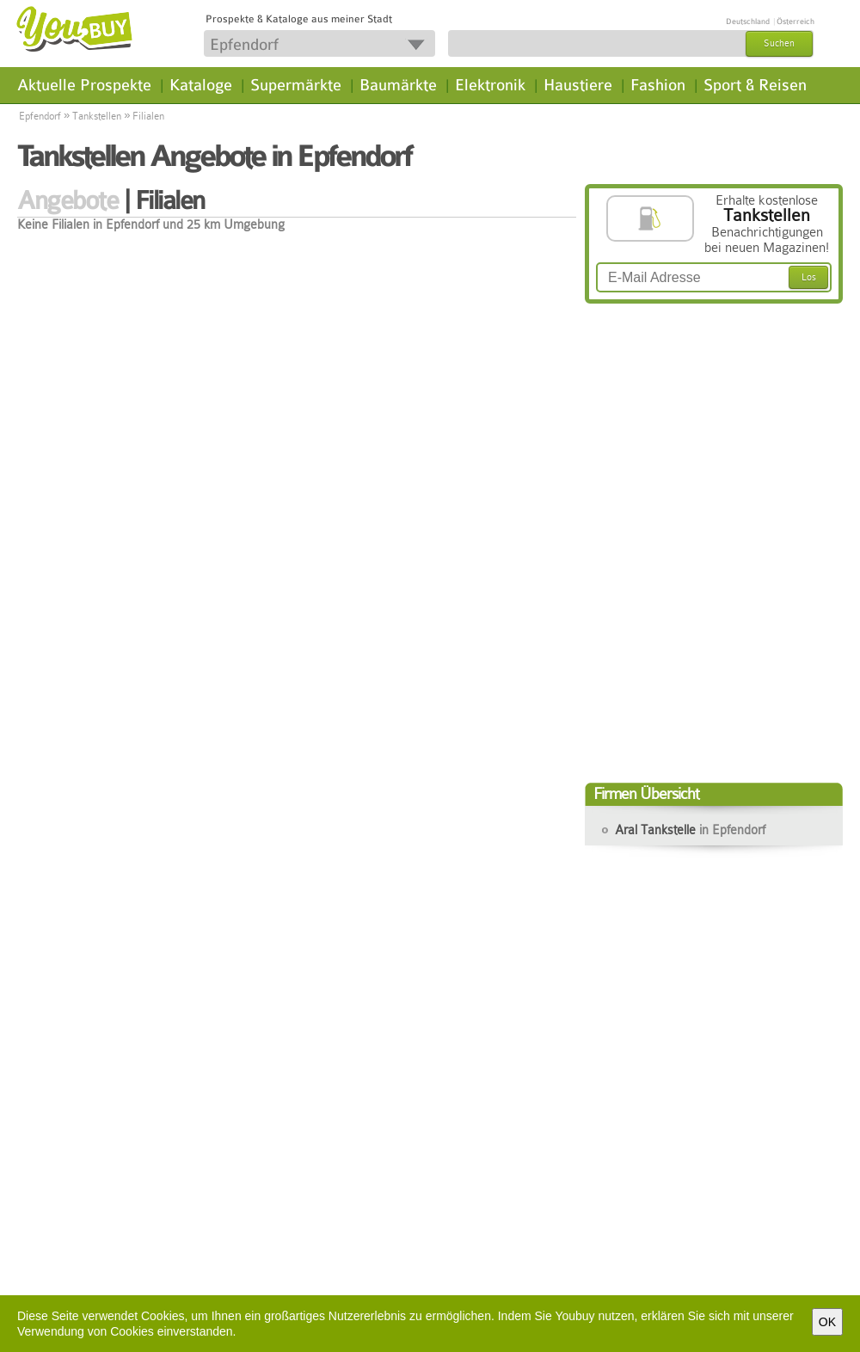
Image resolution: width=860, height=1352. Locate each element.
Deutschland (748, 21)
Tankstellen (96, 116)
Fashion (657, 85)
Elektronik (490, 85)
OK (827, 1322)
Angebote (67, 200)
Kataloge (200, 85)
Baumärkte (398, 85)
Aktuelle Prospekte (84, 85)
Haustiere (578, 85)
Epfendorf (40, 116)
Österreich (795, 21)
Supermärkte (295, 85)
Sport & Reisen (755, 85)
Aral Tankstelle (690, 830)
